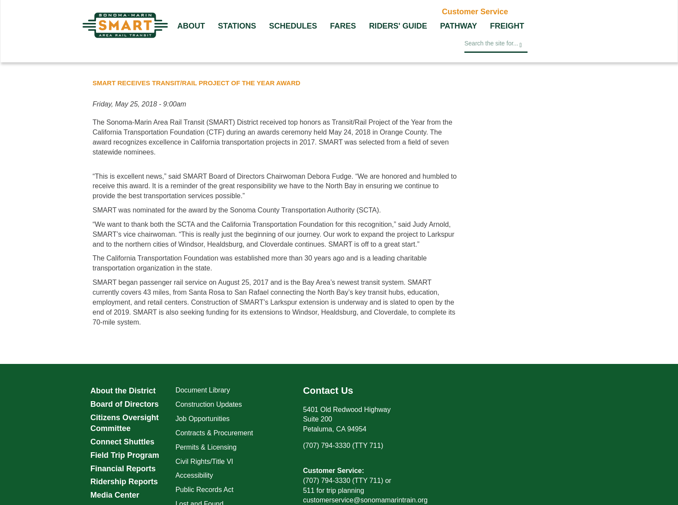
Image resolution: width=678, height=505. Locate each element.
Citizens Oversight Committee (124, 423)
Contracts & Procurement (214, 433)
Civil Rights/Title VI (204, 461)
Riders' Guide (398, 26)
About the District (123, 390)
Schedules (293, 26)
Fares (343, 26)
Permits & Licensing (206, 447)
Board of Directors (124, 404)
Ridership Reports (124, 481)
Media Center (114, 495)
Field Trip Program (124, 455)
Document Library (203, 390)
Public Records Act (204, 489)
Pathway (458, 26)
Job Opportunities (203, 418)
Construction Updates (209, 404)
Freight (507, 26)
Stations (237, 26)
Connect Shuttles (122, 441)
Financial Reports (123, 468)
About (191, 26)
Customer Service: (333, 470)
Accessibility (194, 475)
